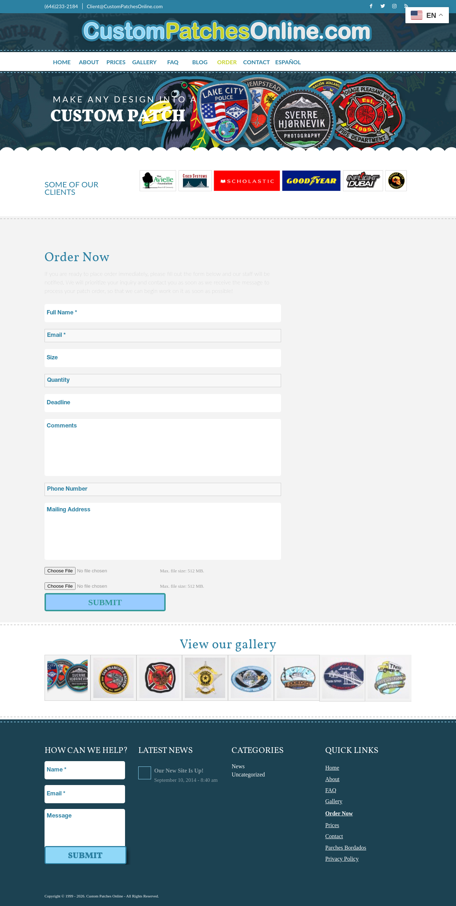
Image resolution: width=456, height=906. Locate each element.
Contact (334, 836)
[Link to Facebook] (371, 6)
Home (332, 768)
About (332, 779)
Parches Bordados (345, 848)
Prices (332, 825)
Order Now (339, 813)
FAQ (330, 790)
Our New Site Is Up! (178, 771)
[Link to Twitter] (382, 6)
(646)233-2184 (62, 6)
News (238, 766)
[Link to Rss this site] (406, 6)
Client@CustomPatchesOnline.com (124, 6)
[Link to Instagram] (394, 6)
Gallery (333, 801)
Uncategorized (248, 774)
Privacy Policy (342, 859)
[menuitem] (64, 62)
